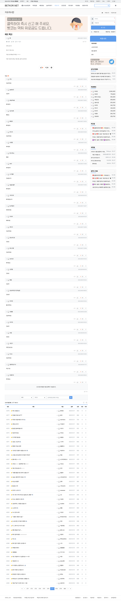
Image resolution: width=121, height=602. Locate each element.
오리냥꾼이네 (62, 477)
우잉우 (60, 512)
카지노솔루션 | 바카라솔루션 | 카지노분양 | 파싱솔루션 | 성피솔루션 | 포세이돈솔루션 (101, 131)
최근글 (93, 124)
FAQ (103, 1)
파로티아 (61, 450)
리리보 (60, 433)
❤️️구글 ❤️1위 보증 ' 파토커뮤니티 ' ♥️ (101, 134)
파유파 (95, 94)
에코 (60, 556)
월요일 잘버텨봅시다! (16, 428)
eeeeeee (61, 490)
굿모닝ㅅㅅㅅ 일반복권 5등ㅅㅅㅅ (19, 464)
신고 (74, 86)
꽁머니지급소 (96, 97)
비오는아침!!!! (15, 481)
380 (65, 588)
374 (40, 588)
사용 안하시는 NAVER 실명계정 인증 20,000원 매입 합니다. (101, 187)
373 (36, 588)
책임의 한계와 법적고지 (42, 597)
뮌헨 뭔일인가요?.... (16, 530)
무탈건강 (95, 99)
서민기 (10, 343)
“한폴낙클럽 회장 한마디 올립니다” (20, 472)
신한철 (10, 269)
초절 (9, 333)
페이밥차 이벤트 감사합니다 (18, 574)
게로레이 (95, 116)
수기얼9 (10, 174)
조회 (78, 406)
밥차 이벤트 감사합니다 (17, 570)
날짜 (72, 406)
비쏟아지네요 (15, 433)
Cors (9, 354)
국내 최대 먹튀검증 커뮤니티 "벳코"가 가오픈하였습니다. (101, 79)
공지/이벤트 (94, 69)
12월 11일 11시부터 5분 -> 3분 (19, 583)
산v (60, 494)
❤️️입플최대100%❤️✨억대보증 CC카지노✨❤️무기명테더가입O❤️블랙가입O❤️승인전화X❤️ (101, 128)
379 (60, 588)
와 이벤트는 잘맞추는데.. (17, 565)
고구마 (60, 441)
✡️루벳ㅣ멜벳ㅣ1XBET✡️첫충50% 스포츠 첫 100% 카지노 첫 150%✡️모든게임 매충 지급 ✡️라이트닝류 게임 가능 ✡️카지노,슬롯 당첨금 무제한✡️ (101, 140)
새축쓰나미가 (15, 424)
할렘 (9, 280)
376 (48, 588)
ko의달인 (10, 206)
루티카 (10, 227)
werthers (61, 419)
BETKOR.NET (12, 5)
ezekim (61, 503)
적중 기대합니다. (95, 154)
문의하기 (106, 597)
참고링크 (85, 597)
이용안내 (99, 597)
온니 (9, 79)
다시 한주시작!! (15, 512)
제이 (60, 521)
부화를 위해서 (15, 547)
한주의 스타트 (15, 490)
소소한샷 (14, 508)
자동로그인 (96, 32)
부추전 (95, 105)
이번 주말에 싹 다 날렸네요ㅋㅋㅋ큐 (20, 556)
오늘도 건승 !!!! (15, 441)
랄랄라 (60, 565)
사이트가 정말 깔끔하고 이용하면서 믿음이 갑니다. (98, 151)
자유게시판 (113, 12)
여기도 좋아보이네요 (96, 160)
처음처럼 (61, 525)
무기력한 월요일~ (16, 437)
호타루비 (61, 578)
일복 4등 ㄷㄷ (15, 459)
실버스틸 (95, 102)
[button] (11, 24)
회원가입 (92, 1)
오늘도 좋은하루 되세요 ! (17, 477)
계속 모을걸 (14, 411)
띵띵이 (60, 534)
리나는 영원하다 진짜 (16, 499)
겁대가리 (61, 583)
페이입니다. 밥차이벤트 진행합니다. (20, 578)
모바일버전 (113, 597)
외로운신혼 (62, 570)
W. (9, 38)
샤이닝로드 (62, 486)
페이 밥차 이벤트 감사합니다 (18, 543)
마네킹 (95, 91)
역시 (12, 539)
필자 (60, 415)
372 (32, 588)
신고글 (113, 1)
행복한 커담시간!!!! (16, 446)
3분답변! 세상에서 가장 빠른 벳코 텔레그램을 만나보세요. (101, 76)
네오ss (61, 464)
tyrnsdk (10, 111)
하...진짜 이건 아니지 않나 (18, 525)
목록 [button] (84, 41)
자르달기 (61, 424)
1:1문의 (108, 1)
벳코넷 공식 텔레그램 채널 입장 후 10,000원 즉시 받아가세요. (101, 73)
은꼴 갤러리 (94, 51)
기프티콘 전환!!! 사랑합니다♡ (18, 450)
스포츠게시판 (94, 47)
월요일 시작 (14, 486)
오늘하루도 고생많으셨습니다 (18, 503)
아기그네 (61, 552)
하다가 (95, 108)
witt (9, 163)
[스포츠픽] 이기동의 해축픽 (18, 521)
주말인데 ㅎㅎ (15, 561)
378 (56, 588)
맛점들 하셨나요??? (16, 415)
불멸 (60, 508)
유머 (92, 54)
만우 (60, 468)
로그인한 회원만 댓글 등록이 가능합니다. (46, 387)
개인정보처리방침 (17, 597)
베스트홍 (10, 248)
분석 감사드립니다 (95, 157)
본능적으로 (11, 237)
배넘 (60, 455)
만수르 (10, 132)
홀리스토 (61, 530)
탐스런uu (10, 153)
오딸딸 (10, 311)
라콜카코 (10, 375)
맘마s (60, 574)
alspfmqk (11, 100)
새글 (27, 1)
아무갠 (10, 301)
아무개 (10, 322)
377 (52, 588)
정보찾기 (98, 1)
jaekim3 (10, 89)
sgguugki (11, 184)
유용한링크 (77, 597)
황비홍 (60, 411)
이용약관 (92, 597)
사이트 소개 (7, 597)
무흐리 (10, 216)
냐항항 (10, 142)
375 (44, 588)
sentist (10, 258)
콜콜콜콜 (61, 547)
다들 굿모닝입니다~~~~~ (18, 468)
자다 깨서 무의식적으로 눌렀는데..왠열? (21, 494)
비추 (86, 406)
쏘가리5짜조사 (62, 459)
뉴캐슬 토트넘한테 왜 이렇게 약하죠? (20, 455)
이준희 (60, 499)
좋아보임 (94, 163)
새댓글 (93, 147)
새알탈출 (14, 552)
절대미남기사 (11, 364)
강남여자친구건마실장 (13, 290)
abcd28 (61, 561)
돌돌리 (60, 472)
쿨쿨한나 (61, 446)
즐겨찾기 (22, 1)
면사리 (95, 111)
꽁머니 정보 (94, 171)
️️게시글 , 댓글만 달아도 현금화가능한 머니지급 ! (101, 137)
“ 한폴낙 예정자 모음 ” (17, 516)
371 (28, 588)
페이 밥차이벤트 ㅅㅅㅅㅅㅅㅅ (19, 534)
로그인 (86, 1)
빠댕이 (10, 121)
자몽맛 (95, 113)
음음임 (60, 437)
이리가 (60, 428)
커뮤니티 (107, 12)
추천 (82, 406)
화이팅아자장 (62, 516)
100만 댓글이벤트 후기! (17, 419)
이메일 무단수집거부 (29, 597)
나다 (60, 543)
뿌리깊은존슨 (62, 539)
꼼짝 (60, 481)
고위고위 (10, 195)
